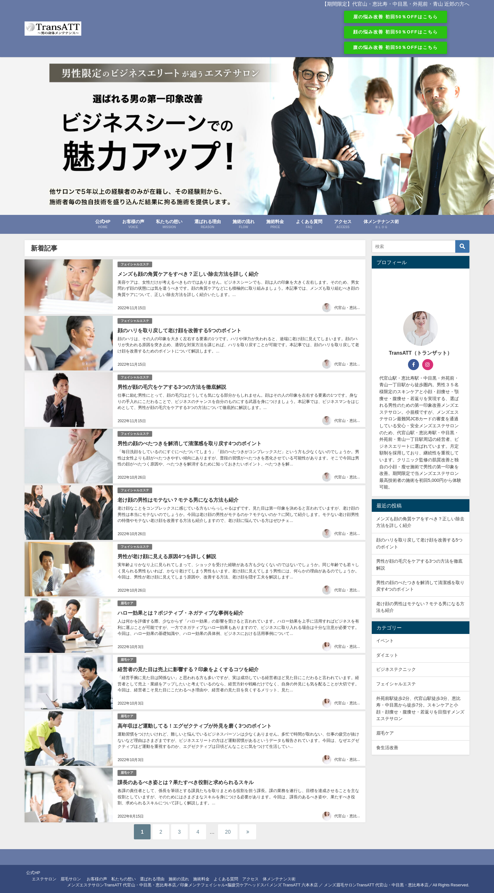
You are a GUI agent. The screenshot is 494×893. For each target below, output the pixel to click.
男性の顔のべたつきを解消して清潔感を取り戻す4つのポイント (189, 443)
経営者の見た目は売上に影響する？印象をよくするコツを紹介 (188, 669)
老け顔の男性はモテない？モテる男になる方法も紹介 (178, 499)
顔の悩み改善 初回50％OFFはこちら (395, 32)
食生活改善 (387, 747)
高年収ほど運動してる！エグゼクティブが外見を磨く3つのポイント (195, 725)
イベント (385, 640)
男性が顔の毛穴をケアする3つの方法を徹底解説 (172, 386)
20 (228, 831)
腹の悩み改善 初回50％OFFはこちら (395, 47)
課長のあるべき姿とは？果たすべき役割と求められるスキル (186, 782)
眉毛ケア (127, 603)
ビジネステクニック (396, 669)
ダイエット (387, 655)
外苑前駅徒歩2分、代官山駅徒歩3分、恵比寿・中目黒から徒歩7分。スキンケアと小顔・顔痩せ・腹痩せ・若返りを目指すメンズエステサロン (420, 708)
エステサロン (44, 879)
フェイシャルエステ (135, 264)
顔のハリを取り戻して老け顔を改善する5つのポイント (179, 330)
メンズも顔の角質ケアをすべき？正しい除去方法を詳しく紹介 (188, 273)
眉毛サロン (70, 879)
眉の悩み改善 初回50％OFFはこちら (395, 17)
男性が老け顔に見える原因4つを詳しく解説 (167, 556)
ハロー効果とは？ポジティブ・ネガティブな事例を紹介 (181, 612)
